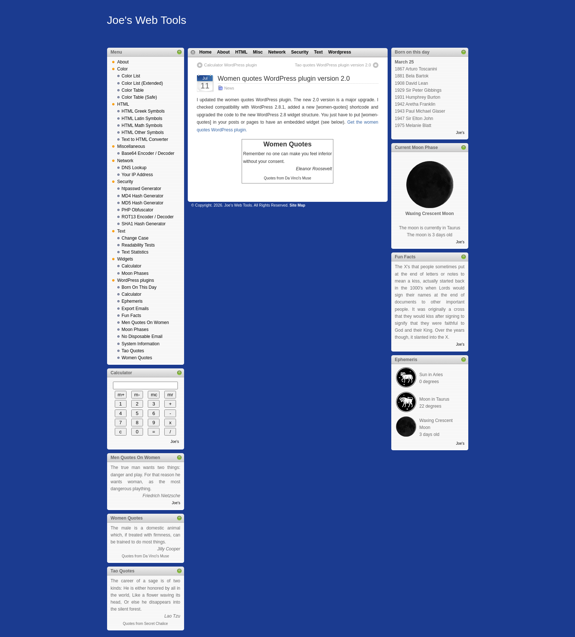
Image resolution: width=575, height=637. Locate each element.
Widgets (125, 259)
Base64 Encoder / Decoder (148, 153)
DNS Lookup (134, 167)
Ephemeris (132, 301)
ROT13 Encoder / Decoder (148, 216)
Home (205, 52)
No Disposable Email (142, 336)
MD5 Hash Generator (143, 202)
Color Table (133, 90)
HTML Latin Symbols (142, 118)
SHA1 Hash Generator (144, 223)
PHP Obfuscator (137, 209)
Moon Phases (135, 273)
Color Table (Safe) (139, 97)
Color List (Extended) (142, 83)
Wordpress (339, 52)
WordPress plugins (135, 280)
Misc (258, 52)
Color (122, 69)
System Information (141, 343)
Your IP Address (137, 174)
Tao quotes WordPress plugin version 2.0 (333, 65)
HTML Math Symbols (142, 125)
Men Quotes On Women (145, 322)
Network (125, 160)
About (123, 62)
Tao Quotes (133, 350)
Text (121, 231)
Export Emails (135, 308)
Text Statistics (135, 252)
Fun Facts (131, 315)
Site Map (297, 205)
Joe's (175, 442)
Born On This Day (139, 287)
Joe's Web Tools (146, 20)
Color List (131, 76)
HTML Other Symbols (143, 132)
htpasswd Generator (141, 188)
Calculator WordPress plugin (230, 65)
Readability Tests (138, 245)
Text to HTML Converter (145, 139)
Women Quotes (137, 357)
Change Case (135, 238)
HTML (123, 104)
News (229, 88)
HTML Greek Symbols (143, 111)
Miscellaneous (131, 146)
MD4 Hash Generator (143, 196)
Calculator (132, 266)
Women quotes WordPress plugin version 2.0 (284, 78)
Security (125, 181)
